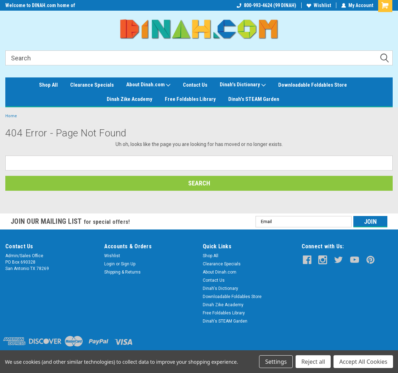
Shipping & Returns (122, 272)
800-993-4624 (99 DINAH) (266, 5)
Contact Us (195, 85)
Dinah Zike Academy (129, 99)
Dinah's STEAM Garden (253, 99)
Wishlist (319, 5)
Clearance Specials (92, 85)
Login (109, 263)
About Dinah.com (148, 84)
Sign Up (128, 263)
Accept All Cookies (363, 362)
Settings (276, 362)
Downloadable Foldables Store (312, 85)
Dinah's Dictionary (243, 84)
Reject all (313, 362)
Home (11, 116)
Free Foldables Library (190, 99)
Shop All (48, 85)
